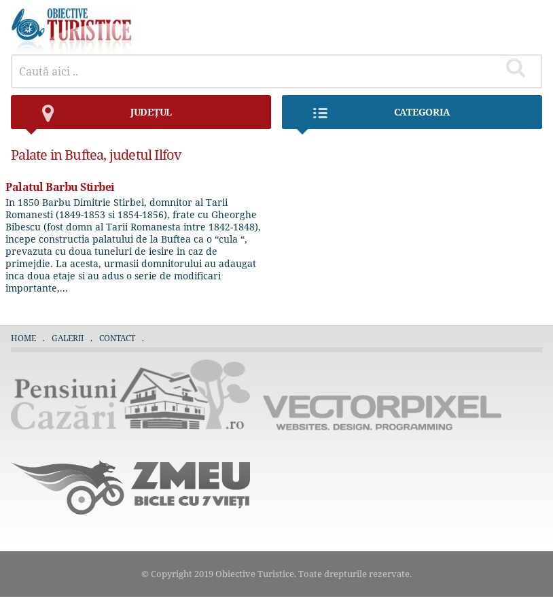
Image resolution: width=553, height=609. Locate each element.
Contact (117, 338)
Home (23, 338)
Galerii (68, 338)
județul (98, 117)
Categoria (373, 117)
